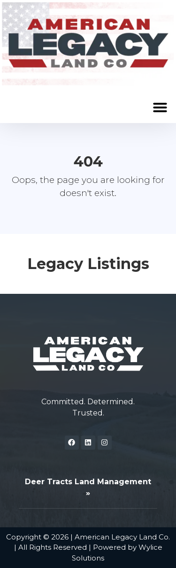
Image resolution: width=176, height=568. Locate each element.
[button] (160, 107)
